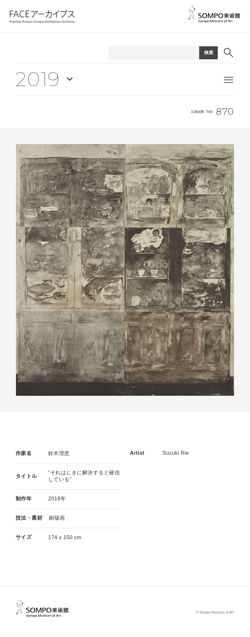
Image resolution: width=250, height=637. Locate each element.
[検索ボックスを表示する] (228, 52)
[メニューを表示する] (228, 80)
